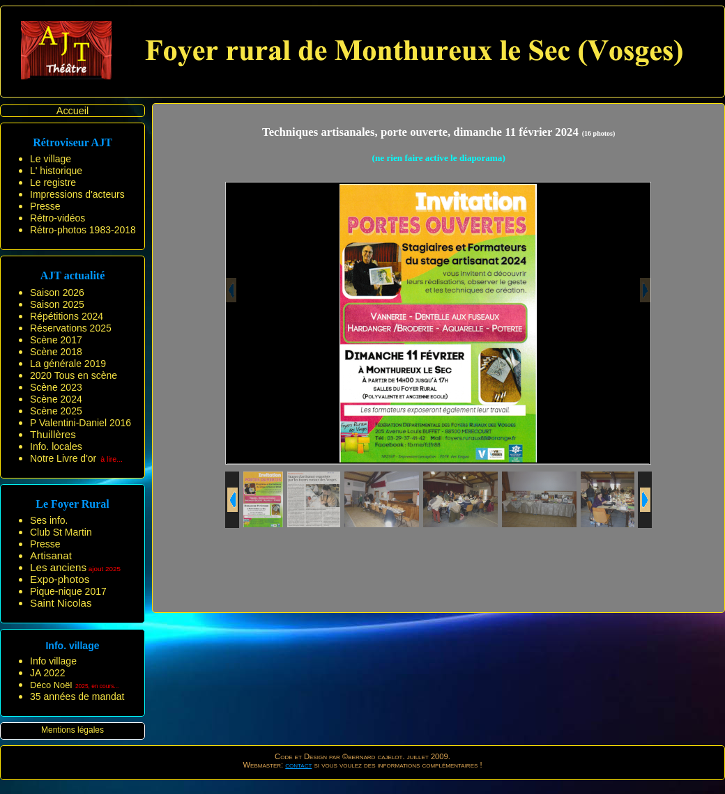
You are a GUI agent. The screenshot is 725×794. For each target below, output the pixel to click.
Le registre (53, 182)
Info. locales (56, 446)
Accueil (72, 110)
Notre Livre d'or (63, 458)
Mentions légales (72, 730)
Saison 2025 (57, 304)
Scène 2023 (56, 387)
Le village (50, 158)
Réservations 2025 (71, 328)
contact (298, 765)
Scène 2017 (56, 339)
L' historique (56, 170)
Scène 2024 (56, 399)
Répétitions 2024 (66, 316)
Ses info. (49, 520)
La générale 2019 (68, 363)
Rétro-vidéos (57, 218)
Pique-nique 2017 (68, 591)
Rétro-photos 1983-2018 (83, 229)
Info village (53, 661)
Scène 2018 (56, 351)
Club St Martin (61, 532)
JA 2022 (48, 672)
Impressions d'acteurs (77, 194)
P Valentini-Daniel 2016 (80, 422)
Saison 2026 (57, 292)
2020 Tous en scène (73, 375)
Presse (45, 206)
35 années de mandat (77, 696)
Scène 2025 (56, 411)
